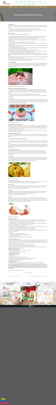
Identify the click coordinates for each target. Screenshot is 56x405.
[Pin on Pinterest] (29, 272)
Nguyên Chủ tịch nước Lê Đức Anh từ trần (14, 276)
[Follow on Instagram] (5, 296)
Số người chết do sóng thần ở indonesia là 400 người (40, 276)
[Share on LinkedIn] (31, 272)
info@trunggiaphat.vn (8, 294)
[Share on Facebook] (25, 272)
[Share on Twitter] (26, 272)
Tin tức (28, 13)
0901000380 (7, 293)
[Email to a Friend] (28, 272)
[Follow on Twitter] (7, 296)
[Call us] (8, 296)
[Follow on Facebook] (3, 296)
